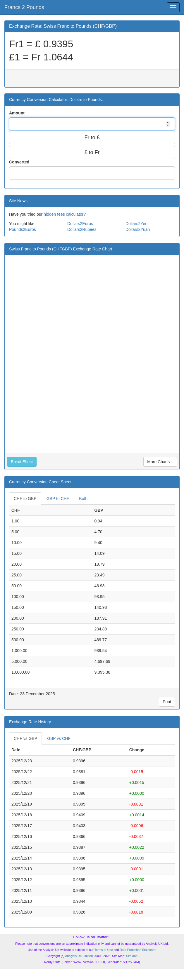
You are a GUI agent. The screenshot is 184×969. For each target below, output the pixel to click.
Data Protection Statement (138, 949)
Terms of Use (103, 949)
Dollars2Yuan (137, 229)
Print (167, 701)
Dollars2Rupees (82, 229)
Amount (17, 113)
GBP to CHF (58, 498)
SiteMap (131, 956)
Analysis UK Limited (79, 956)
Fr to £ (91, 137)
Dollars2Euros (80, 223)
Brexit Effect (22, 461)
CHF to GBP (25, 498)
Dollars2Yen (136, 223)
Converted (19, 162)
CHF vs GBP (25, 738)
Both (83, 498)
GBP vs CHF (58, 738)
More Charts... (160, 461)
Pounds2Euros (22, 229)
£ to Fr (91, 152)
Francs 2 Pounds (24, 7)
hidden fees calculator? (65, 214)
